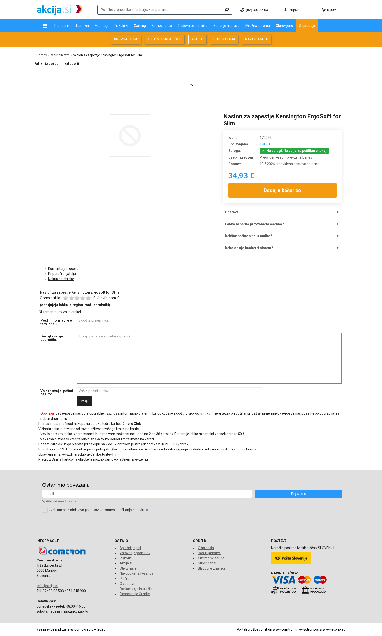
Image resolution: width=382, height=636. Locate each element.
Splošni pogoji (130, 548)
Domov (42, 55)
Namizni (82, 26)
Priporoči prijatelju (62, 274)
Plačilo (125, 578)
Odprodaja (307, 26)
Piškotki (126, 558)
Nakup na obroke (61, 279)
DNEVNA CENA (126, 39)
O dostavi (127, 584)
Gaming (140, 26)
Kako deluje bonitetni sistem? (249, 248)
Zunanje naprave (226, 26)
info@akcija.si (47, 586)
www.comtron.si (285, 629)
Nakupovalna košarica (136, 573)
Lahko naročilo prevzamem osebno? (254, 224)
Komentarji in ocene (63, 269)
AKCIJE (197, 39)
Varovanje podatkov (135, 553)
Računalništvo (60, 55)
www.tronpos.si (310, 629)
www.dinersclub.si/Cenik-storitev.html (90, 454)
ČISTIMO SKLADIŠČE (164, 39)
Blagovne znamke (212, 568)
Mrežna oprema (257, 26)
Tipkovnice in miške (193, 26)
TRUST (265, 144)
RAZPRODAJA (256, 39)
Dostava (232, 212)
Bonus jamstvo (209, 553)
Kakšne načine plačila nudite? (248, 236)
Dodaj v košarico (282, 190)
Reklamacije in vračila (136, 589)
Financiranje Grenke (135, 594)
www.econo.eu (334, 629)
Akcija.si (126, 563)
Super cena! (207, 563)
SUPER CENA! (224, 39)
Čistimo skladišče (211, 558)
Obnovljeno (284, 26)
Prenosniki (62, 26)
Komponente (162, 26)
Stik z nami (128, 568)
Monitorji (101, 26)
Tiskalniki (121, 26)
